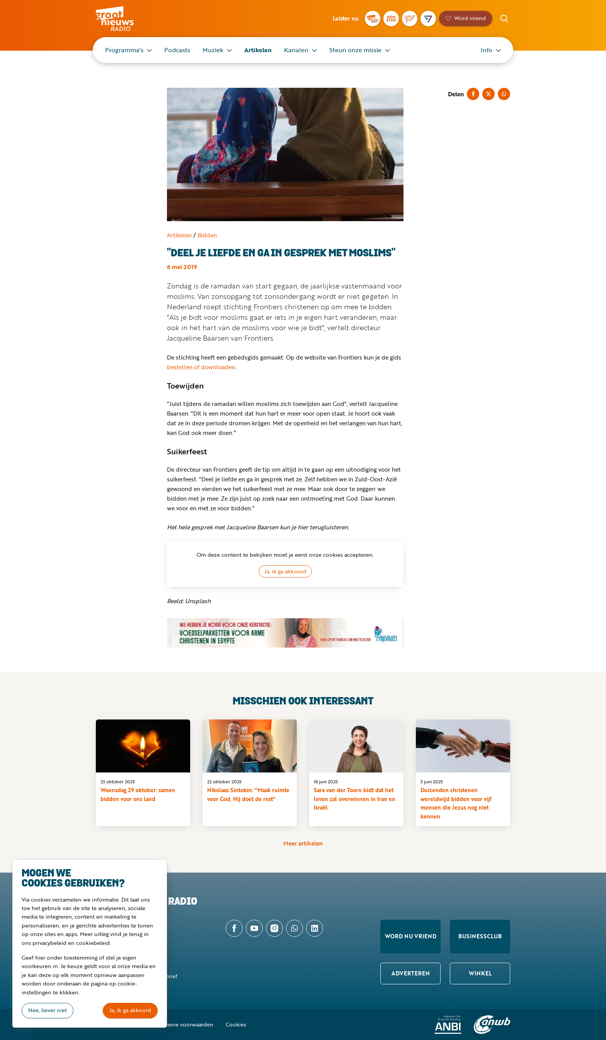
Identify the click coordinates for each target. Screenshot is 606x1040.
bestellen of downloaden (201, 367)
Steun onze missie (355, 50)
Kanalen (296, 50)
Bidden (207, 235)
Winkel (480, 973)
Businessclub (480, 936)
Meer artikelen (303, 843)
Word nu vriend (410, 936)
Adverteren (411, 973)
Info (486, 50)
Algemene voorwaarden (183, 1024)
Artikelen (258, 50)
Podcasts (177, 50)
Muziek (213, 50)
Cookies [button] (236, 1024)
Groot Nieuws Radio (123, 18)
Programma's (124, 50)
